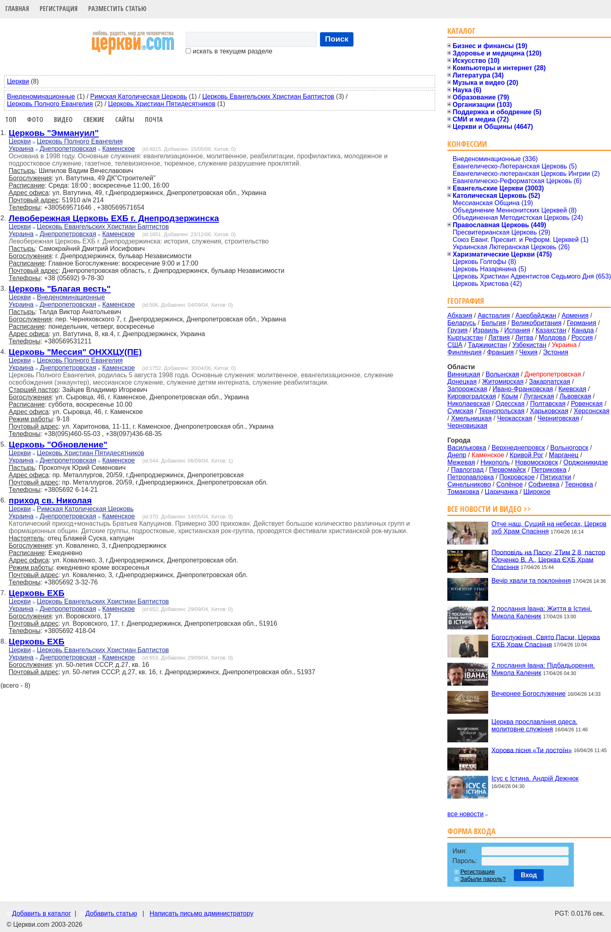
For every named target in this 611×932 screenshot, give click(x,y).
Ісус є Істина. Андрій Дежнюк (534, 778)
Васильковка (466, 447)
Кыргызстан (465, 337)
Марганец (564, 455)
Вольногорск (569, 447)
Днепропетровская (68, 148)
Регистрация (59, 8)
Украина (21, 148)
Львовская (575, 396)
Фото (35, 119)
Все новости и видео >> (489, 508)
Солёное (509, 484)
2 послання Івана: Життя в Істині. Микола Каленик (541, 612)
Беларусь (461, 322)
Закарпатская (549, 381)
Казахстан (550, 330)
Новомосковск (536, 462)
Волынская (502, 374)
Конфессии (467, 143)
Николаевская (468, 403)
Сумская (460, 410)
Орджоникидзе (585, 462)
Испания (517, 330)
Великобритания (536, 322)
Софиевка (543, 484)
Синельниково (469, 484)
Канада (583, 330)
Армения (575, 315)
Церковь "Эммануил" (54, 132)
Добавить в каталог (41, 913)
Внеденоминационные (41, 96)
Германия (581, 322)
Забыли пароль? (483, 879)
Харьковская (549, 410)
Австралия (494, 315)
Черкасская (514, 418)
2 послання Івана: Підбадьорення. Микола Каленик (543, 669)
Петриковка (549, 469)
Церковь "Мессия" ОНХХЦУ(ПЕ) (75, 351)
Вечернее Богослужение (528, 693)
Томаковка (463, 491)
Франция (500, 352)
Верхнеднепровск (518, 447)
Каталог (461, 30)
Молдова (552, 337)
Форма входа (471, 831)
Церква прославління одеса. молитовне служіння (534, 725)
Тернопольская (501, 410)
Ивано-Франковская (523, 388)
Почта (154, 119)
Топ (10, 119)
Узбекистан (529, 344)
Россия (582, 337)
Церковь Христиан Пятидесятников (162, 103)
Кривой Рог (526, 455)
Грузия (457, 330)
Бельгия (493, 322)
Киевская (572, 388)
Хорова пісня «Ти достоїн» (531, 749)
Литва (524, 337)
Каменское (118, 148)
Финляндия (464, 352)
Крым (510, 396)
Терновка (579, 484)
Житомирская (503, 381)
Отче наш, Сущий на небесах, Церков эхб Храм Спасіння (549, 527)
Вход (529, 875)
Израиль (486, 330)
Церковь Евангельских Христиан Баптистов (268, 96)
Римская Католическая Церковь (138, 96)
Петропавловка (470, 477)
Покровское (517, 477)
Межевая (461, 462)
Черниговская (558, 418)
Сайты (124, 119)
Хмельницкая (471, 418)
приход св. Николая (50, 500)
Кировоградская (471, 396)
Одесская (509, 403)
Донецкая (462, 381)
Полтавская (548, 403)
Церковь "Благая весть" (60, 288)
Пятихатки (555, 477)
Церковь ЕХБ (36, 593)
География (465, 300)
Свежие (93, 119)
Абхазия (459, 315)
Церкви (18, 81)
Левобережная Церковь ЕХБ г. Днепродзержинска (114, 218)
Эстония (555, 352)
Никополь (494, 462)
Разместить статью (117, 8)
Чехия (528, 352)
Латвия (499, 337)
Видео (63, 119)
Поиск (337, 39)
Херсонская (591, 410)
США (454, 344)
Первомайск (507, 469)
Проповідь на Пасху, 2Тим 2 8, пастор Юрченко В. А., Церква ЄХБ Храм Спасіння (548, 559)
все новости (465, 813)
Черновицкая (467, 425)
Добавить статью (111, 913)
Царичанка (501, 491)
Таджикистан (487, 344)
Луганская (539, 396)
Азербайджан (535, 315)
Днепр (456, 455)
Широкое (536, 491)
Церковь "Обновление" (58, 444)
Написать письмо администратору (201, 913)
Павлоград (467, 469)
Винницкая (463, 374)
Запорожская (467, 388)
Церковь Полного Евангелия (50, 103)
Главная (17, 8)
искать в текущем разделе (229, 51)
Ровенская (587, 403)
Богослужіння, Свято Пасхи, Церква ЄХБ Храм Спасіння (545, 640)
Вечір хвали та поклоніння (531, 580)
